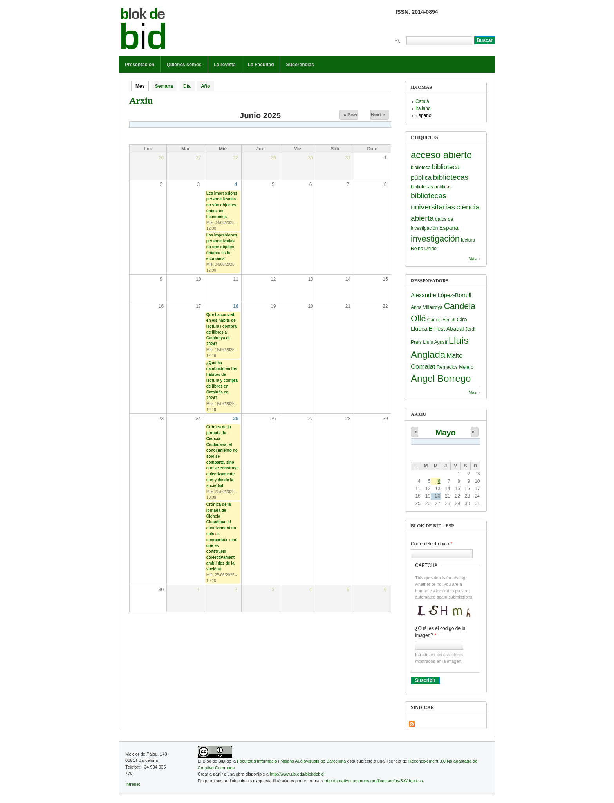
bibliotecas (451, 177)
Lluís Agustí (435, 342)
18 (235, 306)
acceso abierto (441, 155)
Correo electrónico (431, 544)
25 (235, 418)
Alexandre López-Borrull (441, 295)
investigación (435, 239)
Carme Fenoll (441, 320)
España (449, 228)
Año (205, 86)
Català (422, 101)
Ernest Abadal (446, 329)
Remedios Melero (455, 367)
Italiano (423, 108)
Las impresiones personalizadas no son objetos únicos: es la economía (221, 247)
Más (472, 258)
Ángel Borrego (441, 378)
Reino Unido (424, 248)
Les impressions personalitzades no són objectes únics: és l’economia (221, 205)
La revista (225, 64)
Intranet (132, 784)
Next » (378, 114)
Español (423, 115)
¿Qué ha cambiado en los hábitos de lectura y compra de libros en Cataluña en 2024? (222, 380)
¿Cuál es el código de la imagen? (440, 632)
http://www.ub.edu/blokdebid (297, 774)
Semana (164, 86)
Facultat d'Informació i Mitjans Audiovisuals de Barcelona (291, 761)
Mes (142, 86)
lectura (468, 240)
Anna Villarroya (426, 307)
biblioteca (421, 167)
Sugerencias (300, 64)
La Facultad (261, 64)
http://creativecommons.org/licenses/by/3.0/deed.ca (374, 780)
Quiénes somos (183, 64)
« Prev (350, 114)
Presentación (139, 64)
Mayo (445, 432)
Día (187, 86)
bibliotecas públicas (431, 186)
